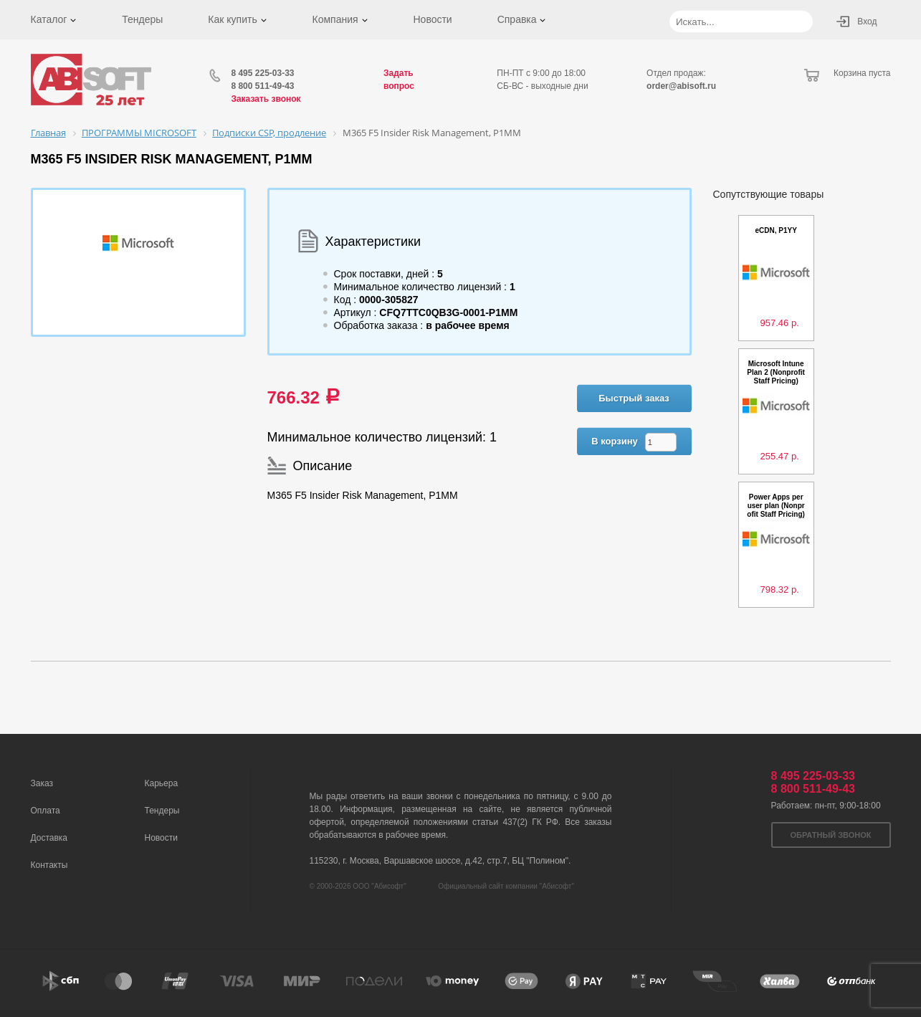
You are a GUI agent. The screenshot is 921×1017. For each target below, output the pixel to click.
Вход (867, 21)
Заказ (42, 783)
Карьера (161, 783)
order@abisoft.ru (681, 86)
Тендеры (142, 19)
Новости (432, 19)
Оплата (45, 811)
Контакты (49, 865)
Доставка (49, 838)
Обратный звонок (831, 835)
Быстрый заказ (633, 398)
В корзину (614, 441)
